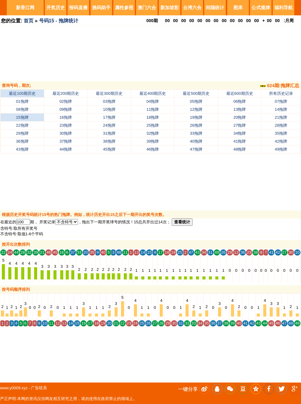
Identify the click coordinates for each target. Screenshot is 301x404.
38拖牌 (109, 141)
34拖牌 (239, 133)
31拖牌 (109, 133)
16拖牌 (66, 117)
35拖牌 (281, 133)
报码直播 (78, 7)
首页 (28, 20)
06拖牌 (239, 101)
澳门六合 (147, 7)
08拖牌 (22, 109)
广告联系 (39, 388)
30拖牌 (66, 133)
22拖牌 (22, 125)
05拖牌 (196, 101)
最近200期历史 (66, 93)
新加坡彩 (169, 7)
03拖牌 (109, 101)
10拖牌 (109, 109)
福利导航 (283, 7)
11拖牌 (153, 109)
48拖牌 (239, 149)
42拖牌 (281, 141)
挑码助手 (101, 7)
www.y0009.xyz (14, 388)
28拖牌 (281, 125)
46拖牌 (153, 149)
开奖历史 (55, 7)
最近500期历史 (196, 93)
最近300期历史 (109, 93)
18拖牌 (153, 117)
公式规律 (261, 7)
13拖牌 (239, 109)
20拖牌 (239, 117)
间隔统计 (215, 7)
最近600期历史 (239, 93)
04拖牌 (153, 101)
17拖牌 (109, 117)
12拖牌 (196, 109)
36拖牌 (22, 141)
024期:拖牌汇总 (279, 85)
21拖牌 (281, 117)
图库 (238, 7)
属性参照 (124, 7)
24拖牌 (109, 125)
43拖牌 (22, 149)
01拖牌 (22, 101)
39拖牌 (153, 141)
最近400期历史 (152, 93)
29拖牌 (22, 133)
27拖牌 (239, 125)
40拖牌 (196, 141)
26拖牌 (196, 125)
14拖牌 (281, 109)
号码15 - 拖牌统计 (58, 20)
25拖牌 (153, 125)
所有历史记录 (281, 93)
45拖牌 (109, 149)
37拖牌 (66, 141)
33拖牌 (196, 133)
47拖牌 (196, 149)
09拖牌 (66, 109)
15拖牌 (22, 117)
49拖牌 (281, 149)
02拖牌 (66, 101)
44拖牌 (66, 149)
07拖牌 (281, 101)
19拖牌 (196, 117)
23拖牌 (66, 125)
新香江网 (25, 7)
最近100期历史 (22, 93)
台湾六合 (192, 7)
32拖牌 (153, 133)
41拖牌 (239, 141)
